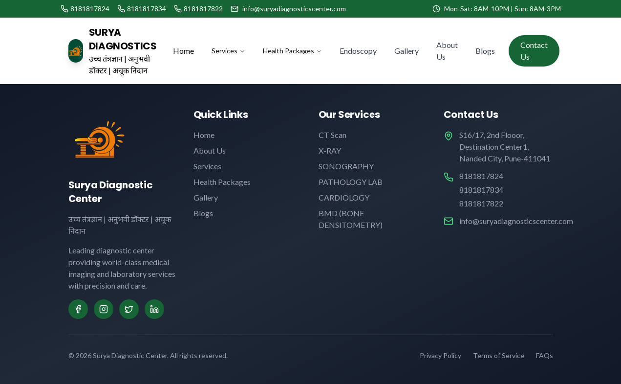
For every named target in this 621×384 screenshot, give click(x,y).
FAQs (544, 355)
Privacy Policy (440, 355)
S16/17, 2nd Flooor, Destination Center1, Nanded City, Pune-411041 (504, 146)
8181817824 (481, 176)
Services (228, 50)
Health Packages (292, 50)
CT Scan (332, 134)
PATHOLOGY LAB (351, 181)
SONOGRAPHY (346, 166)
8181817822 (481, 203)
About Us (447, 50)
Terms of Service (498, 355)
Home (183, 50)
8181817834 (481, 189)
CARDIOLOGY (344, 197)
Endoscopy (358, 50)
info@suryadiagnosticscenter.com (516, 221)
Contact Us (534, 50)
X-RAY (330, 150)
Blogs (485, 50)
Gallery (406, 50)
